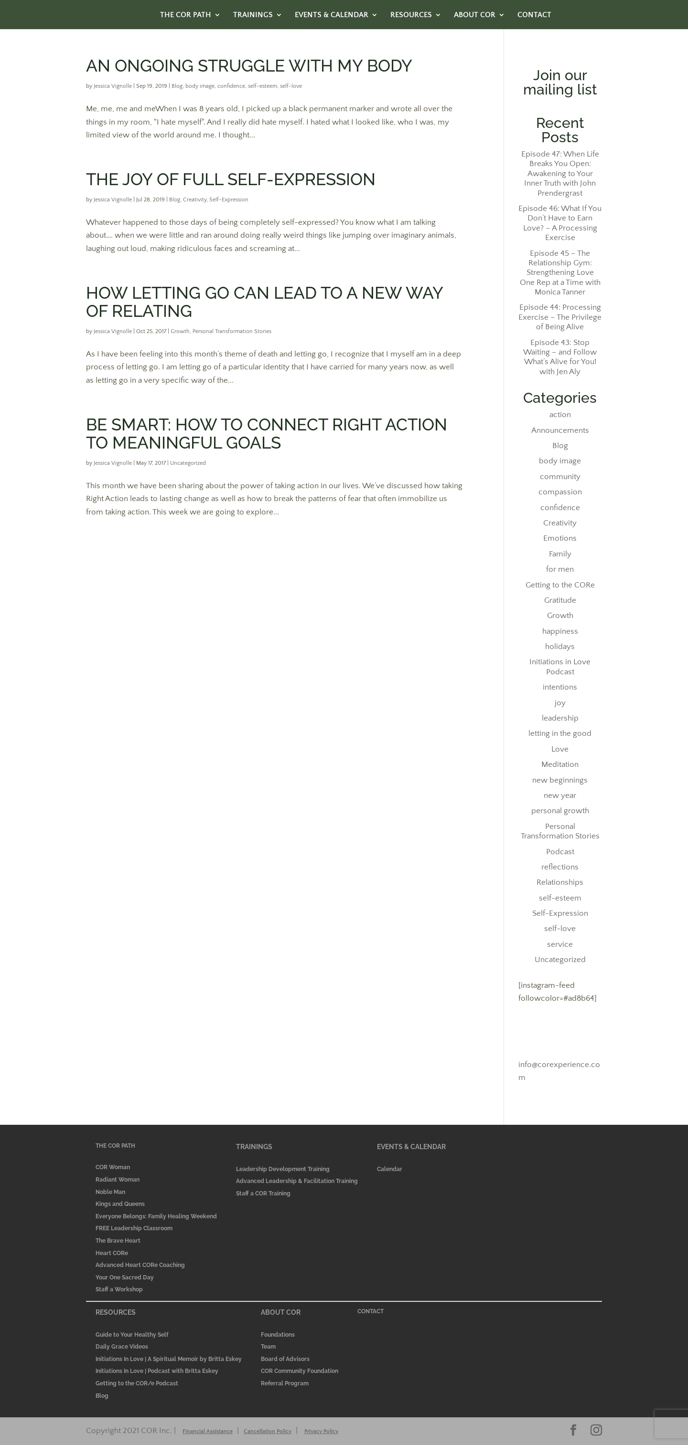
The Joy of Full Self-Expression (231, 179)
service (560, 944)
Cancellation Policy (267, 1431)
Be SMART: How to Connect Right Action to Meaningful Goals (266, 433)
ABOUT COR (474, 15)
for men (560, 569)
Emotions (560, 538)
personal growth (560, 810)
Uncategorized (188, 463)
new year (560, 795)
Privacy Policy (321, 1431)
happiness (560, 631)
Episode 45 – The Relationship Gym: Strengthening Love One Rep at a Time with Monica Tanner (560, 273)
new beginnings (560, 780)
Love (560, 749)
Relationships (560, 882)
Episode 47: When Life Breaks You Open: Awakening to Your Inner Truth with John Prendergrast (560, 174)
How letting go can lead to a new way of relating (264, 302)
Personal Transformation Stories (232, 331)
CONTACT (534, 15)
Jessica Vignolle (113, 86)
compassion (560, 492)
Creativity (194, 200)
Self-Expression (228, 200)
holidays (560, 646)
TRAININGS (253, 15)
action (560, 414)
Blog (177, 86)
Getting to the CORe (560, 585)
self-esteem (262, 86)
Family (560, 554)
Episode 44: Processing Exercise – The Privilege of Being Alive (560, 317)
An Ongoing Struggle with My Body (249, 65)
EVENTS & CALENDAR (331, 15)
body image (200, 86)
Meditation (560, 764)
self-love (291, 86)
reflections (560, 867)
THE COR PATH (185, 15)
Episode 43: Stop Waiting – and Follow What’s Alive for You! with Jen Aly (560, 357)
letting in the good (559, 733)
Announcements (560, 430)
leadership (560, 718)
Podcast (560, 852)
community (560, 476)
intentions (560, 687)
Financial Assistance (208, 1431)
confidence (231, 86)
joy (560, 703)
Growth (180, 331)
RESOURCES (411, 15)
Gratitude (560, 600)
